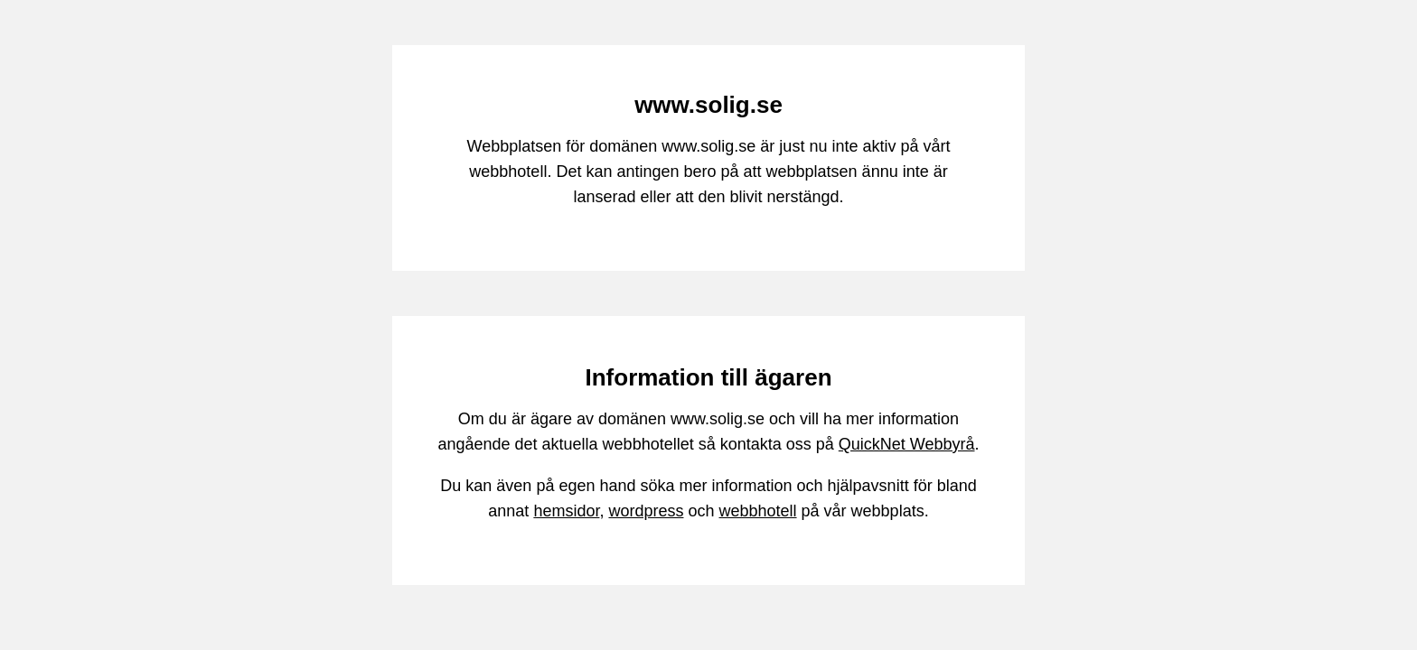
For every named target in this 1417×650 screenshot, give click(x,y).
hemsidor (566, 511)
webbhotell (758, 511)
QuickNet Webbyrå (907, 444)
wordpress (645, 511)
